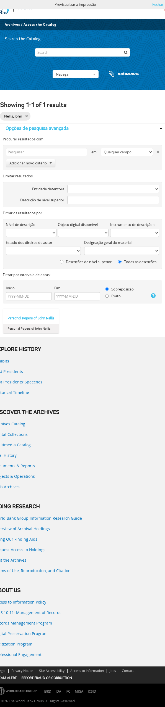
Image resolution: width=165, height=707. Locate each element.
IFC (68, 691)
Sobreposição (119, 289)
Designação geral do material (108, 242)
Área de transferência (118, 74)
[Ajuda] (152, 295)
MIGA (79, 691)
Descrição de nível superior (42, 200)
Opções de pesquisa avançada (37, 128)
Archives (12, 24)
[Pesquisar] (126, 52)
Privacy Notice (22, 670)
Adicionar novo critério (30, 163)
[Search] (82, 52)
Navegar (75, 74)
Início (10, 288)
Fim (57, 288)
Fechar (157, 4)
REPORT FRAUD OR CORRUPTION (46, 678)
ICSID (92, 691)
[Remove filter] (26, 116)
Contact (128, 670)
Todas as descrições (137, 261)
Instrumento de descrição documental (134, 224)
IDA (58, 691)
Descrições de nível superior (86, 261)
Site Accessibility (52, 670)
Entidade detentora (48, 188)
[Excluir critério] (156, 151)
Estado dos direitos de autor (29, 242)
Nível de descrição (20, 224)
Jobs (113, 670)
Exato (113, 296)
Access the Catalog (40, 24)
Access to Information (87, 670)
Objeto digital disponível (78, 224)
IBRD (47, 691)
